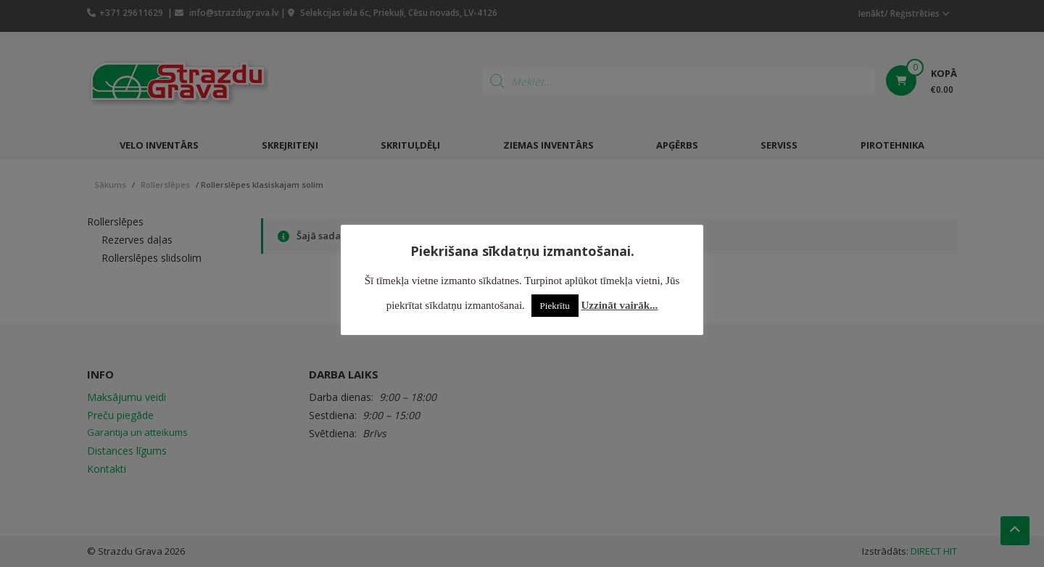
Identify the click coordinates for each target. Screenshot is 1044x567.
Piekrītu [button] (555, 305)
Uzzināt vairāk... (619, 305)
